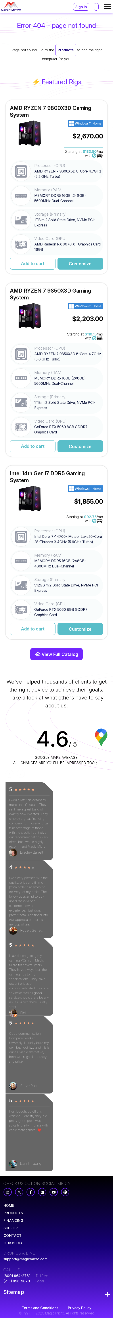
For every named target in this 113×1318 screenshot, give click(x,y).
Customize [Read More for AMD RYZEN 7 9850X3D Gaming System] (80, 446)
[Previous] (9, 774)
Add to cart (32, 263)
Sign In (81, 7)
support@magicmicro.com (25, 1259)
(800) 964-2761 (16, 1276)
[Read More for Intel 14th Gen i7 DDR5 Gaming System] (56, 552)
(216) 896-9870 (16, 1281)
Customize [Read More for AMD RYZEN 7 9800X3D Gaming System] (80, 263)
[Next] (21, 774)
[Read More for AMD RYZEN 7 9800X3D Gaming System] (56, 187)
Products (66, 50)
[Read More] (9, 1205)
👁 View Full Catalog (56, 654)
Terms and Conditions (40, 1308)
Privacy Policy (79, 1308)
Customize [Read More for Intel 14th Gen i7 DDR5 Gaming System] (80, 629)
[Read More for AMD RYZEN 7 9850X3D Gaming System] (56, 370)
